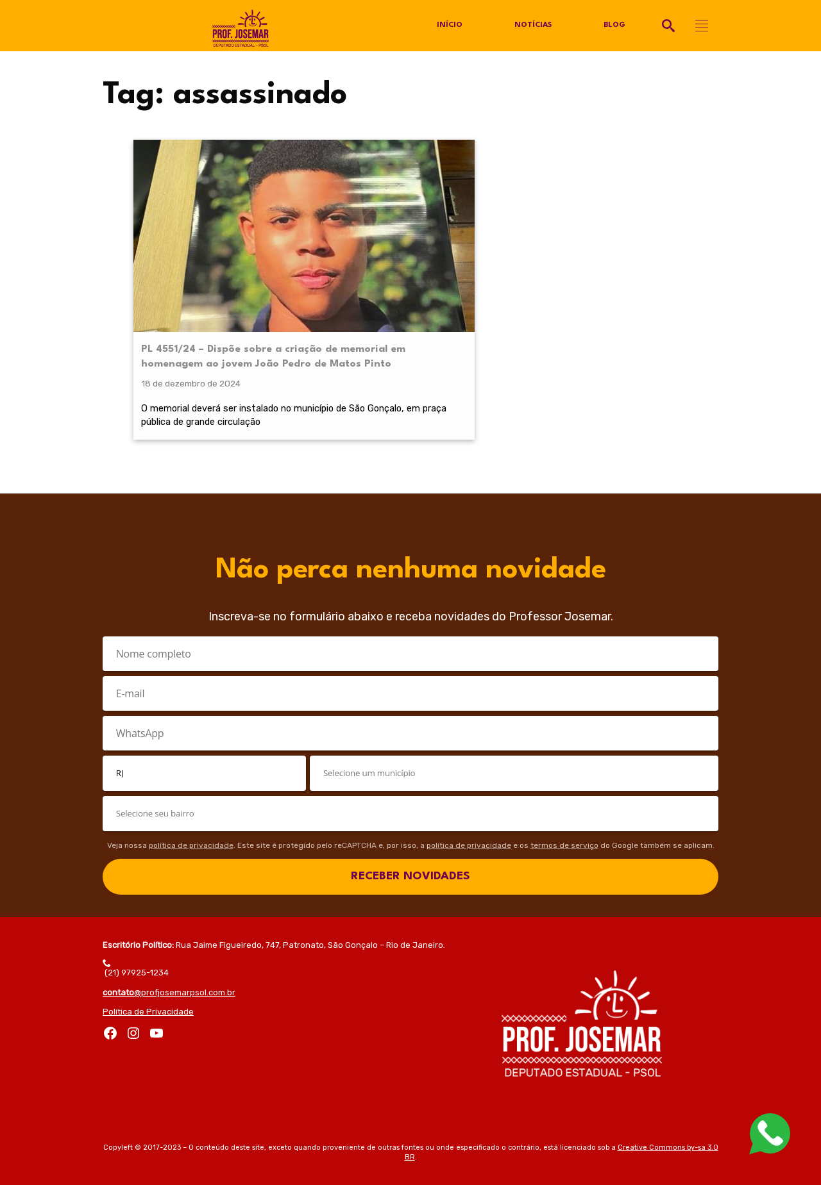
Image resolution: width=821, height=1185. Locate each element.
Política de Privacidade (148, 983)
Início (449, 25)
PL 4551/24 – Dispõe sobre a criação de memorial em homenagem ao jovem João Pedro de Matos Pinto (196, 272)
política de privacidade (191, 817)
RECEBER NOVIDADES (410, 848)
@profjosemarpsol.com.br (169, 964)
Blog (615, 25)
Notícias (532, 25)
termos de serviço (564, 817)
